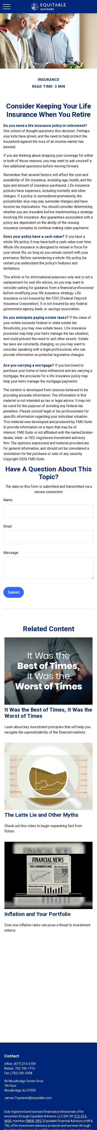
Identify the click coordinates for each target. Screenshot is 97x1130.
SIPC (38, 1121)
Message (10, 553)
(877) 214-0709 (25, 1064)
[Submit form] (13, 592)
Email (7, 526)
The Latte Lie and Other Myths (41, 815)
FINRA (30, 1121)
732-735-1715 (25, 1068)
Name (7, 500)
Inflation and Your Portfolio (37, 914)
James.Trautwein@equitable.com (28, 1098)
